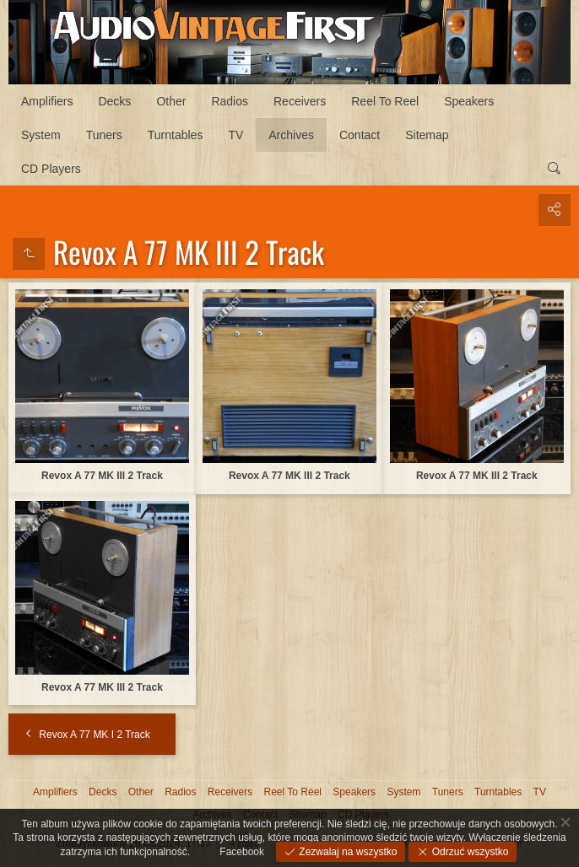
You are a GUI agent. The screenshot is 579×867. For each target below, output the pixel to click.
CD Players (51, 168)
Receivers (299, 101)
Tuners (104, 135)
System (41, 135)
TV (235, 135)
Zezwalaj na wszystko (346, 852)
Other (171, 101)
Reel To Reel (385, 101)
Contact (359, 135)
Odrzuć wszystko (468, 852)
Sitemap (426, 135)
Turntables (175, 135)
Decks (114, 101)
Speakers (469, 101)
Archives (291, 135)
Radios (229, 101)
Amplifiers (47, 101)
